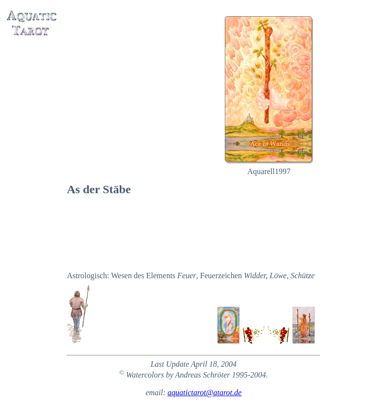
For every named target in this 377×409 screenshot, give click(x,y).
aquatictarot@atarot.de (204, 392)
